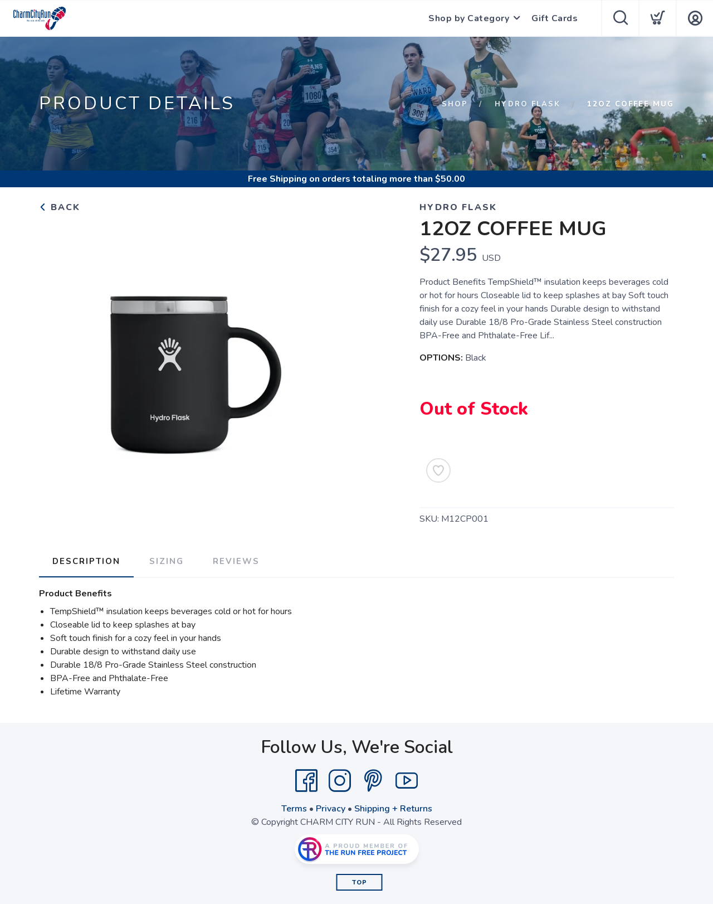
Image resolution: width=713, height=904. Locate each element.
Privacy (330, 809)
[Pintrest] (373, 781)
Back (59, 207)
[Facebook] (306, 781)
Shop (455, 104)
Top (359, 882)
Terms (294, 809)
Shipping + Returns (393, 809)
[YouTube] (406, 781)
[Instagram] (339, 781)
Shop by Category (468, 18)
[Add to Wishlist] (438, 470)
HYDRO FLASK (527, 104)
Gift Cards (554, 18)
